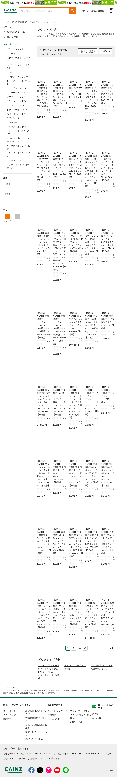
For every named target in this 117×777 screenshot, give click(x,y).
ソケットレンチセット (17, 49)
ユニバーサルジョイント (18, 92)
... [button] (79, 647)
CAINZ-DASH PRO (19, 22)
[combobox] (42, 11)
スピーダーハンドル (16, 114)
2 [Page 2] (73, 648)
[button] (72, 10)
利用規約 (52, 726)
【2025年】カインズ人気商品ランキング (101, 679)
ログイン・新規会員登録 (92, 10)
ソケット (11, 53)
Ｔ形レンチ (12, 122)
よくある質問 (54, 730)
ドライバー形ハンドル (17, 109)
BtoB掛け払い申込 (34, 751)
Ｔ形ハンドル (13, 118)
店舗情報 (7, 730)
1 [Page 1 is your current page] (67, 648)
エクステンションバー (17, 88)
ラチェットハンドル (16, 101)
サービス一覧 (9, 723)
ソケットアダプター (16, 97)
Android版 (97, 730)
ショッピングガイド (57, 723)
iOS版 (95, 726)
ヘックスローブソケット (18, 76)
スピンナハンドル (15, 105)
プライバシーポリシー (80, 723)
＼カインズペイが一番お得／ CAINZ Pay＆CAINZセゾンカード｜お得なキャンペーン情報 (48, 683)
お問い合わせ (76, 733)
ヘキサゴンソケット (16, 72)
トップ (6, 22)
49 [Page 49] (85, 648)
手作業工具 (34, 22)
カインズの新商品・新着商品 (75, 679)
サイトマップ (9, 726)
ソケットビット (14, 160)
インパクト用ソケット (17, 126)
